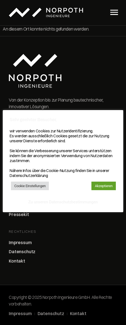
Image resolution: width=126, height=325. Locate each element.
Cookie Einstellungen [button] (30, 186)
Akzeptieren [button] (104, 186)
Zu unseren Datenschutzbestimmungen (63, 202)
